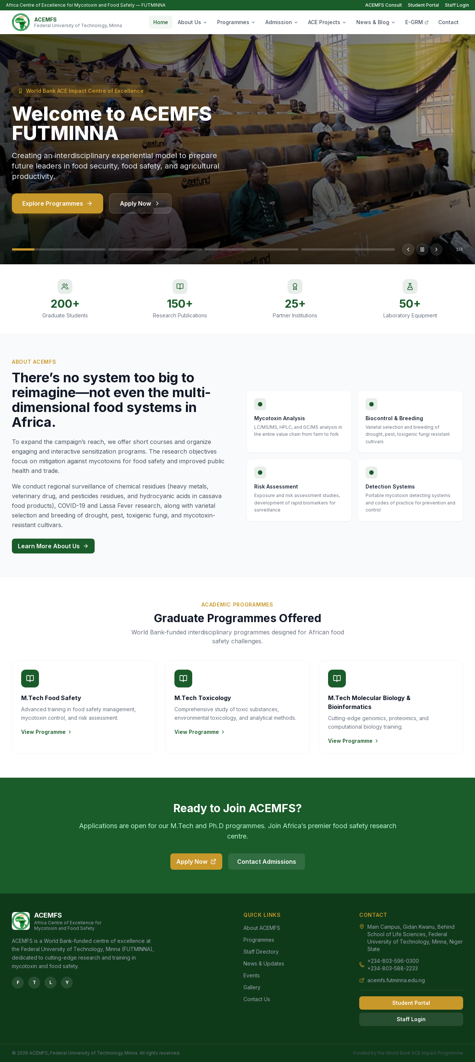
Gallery (252, 987)
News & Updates (263, 963)
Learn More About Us (53, 546)
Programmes (236, 22)
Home (160, 22)
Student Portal (423, 5)
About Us (192, 22)
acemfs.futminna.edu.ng (396, 980)
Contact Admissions (266, 861)
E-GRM (417, 22)
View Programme (46, 732)
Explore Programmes (57, 208)
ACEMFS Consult (383, 5)
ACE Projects (327, 22)
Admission (281, 22)
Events (251, 975)
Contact (448, 22)
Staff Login (457, 5)
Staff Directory (261, 951)
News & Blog (376, 22)
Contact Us (256, 999)
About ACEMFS (261, 928)
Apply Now (140, 208)
